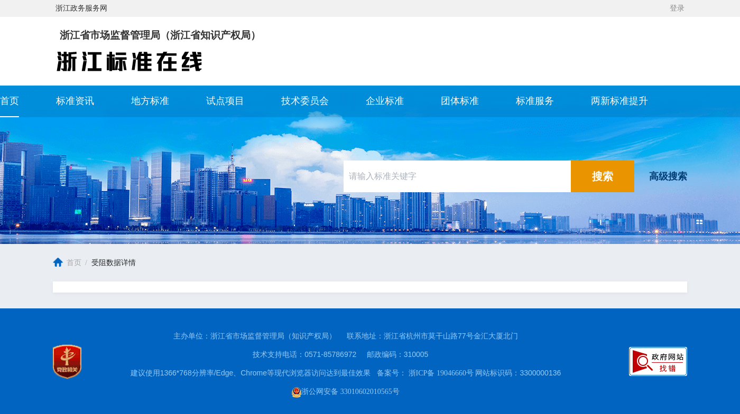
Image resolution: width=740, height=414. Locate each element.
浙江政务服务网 (81, 8)
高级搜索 (668, 176)
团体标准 (460, 101)
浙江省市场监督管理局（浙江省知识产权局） (160, 35)
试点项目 (225, 101)
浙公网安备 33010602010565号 (346, 392)
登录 (677, 8)
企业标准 (385, 101)
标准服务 (535, 101)
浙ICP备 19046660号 (442, 373)
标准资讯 (75, 101)
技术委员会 (305, 101)
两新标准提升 (619, 101)
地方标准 (150, 101)
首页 (9, 101)
